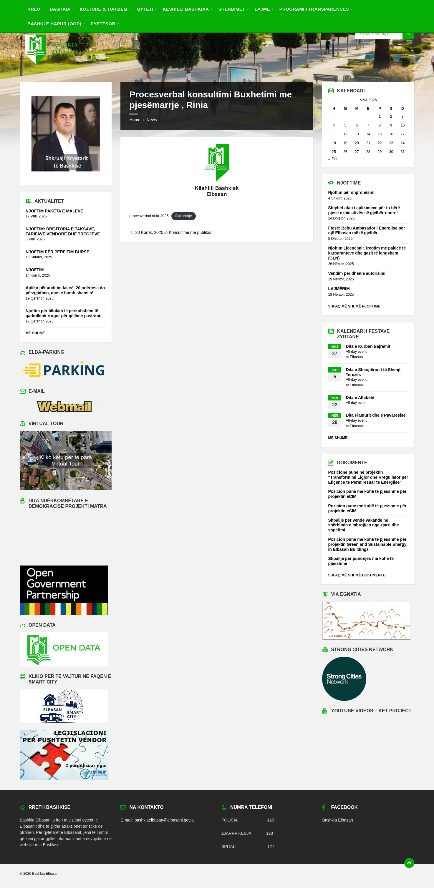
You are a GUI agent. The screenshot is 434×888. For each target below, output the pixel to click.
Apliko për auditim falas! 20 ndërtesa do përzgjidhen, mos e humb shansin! (65, 290)
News (152, 119)
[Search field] (384, 33)
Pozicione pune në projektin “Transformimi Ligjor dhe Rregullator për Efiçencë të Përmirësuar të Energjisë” (368, 477)
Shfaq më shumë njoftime (354, 306)
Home (134, 119)
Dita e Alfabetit (360, 397)
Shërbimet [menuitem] (231, 8)
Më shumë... (339, 438)
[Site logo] (51, 70)
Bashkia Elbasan (337, 820)
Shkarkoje (183, 216)
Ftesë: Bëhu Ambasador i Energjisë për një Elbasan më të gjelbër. (366, 230)
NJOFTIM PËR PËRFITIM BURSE (57, 252)
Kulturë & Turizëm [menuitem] (103, 8)
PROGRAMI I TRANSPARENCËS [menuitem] (314, 8)
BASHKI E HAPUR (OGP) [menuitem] (54, 23)
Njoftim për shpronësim (351, 192)
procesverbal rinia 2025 (148, 216)
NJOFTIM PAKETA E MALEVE (54, 211)
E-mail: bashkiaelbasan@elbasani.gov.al (157, 820)
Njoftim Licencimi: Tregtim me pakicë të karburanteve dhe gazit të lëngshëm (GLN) (367, 253)
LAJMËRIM (338, 288)
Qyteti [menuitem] (145, 8)
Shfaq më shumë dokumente (356, 575)
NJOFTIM (35, 269)
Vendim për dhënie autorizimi (356, 273)
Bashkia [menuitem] (60, 8)
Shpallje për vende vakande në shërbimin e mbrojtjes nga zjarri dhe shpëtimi (363, 525)
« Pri (332, 159)
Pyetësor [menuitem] (103, 23)
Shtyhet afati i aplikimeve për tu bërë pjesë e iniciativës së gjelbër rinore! (364, 210)
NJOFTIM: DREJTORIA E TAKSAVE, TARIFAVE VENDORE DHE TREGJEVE (63, 231)
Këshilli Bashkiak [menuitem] (186, 8)
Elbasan (356, 357)
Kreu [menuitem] (33, 8)
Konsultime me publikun (191, 232)
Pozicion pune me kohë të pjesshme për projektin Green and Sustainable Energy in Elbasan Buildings (367, 544)
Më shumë (35, 333)
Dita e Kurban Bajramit (368, 346)
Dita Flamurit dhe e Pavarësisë (375, 415)
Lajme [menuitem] (262, 8)
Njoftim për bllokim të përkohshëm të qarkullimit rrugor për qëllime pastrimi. (63, 313)
